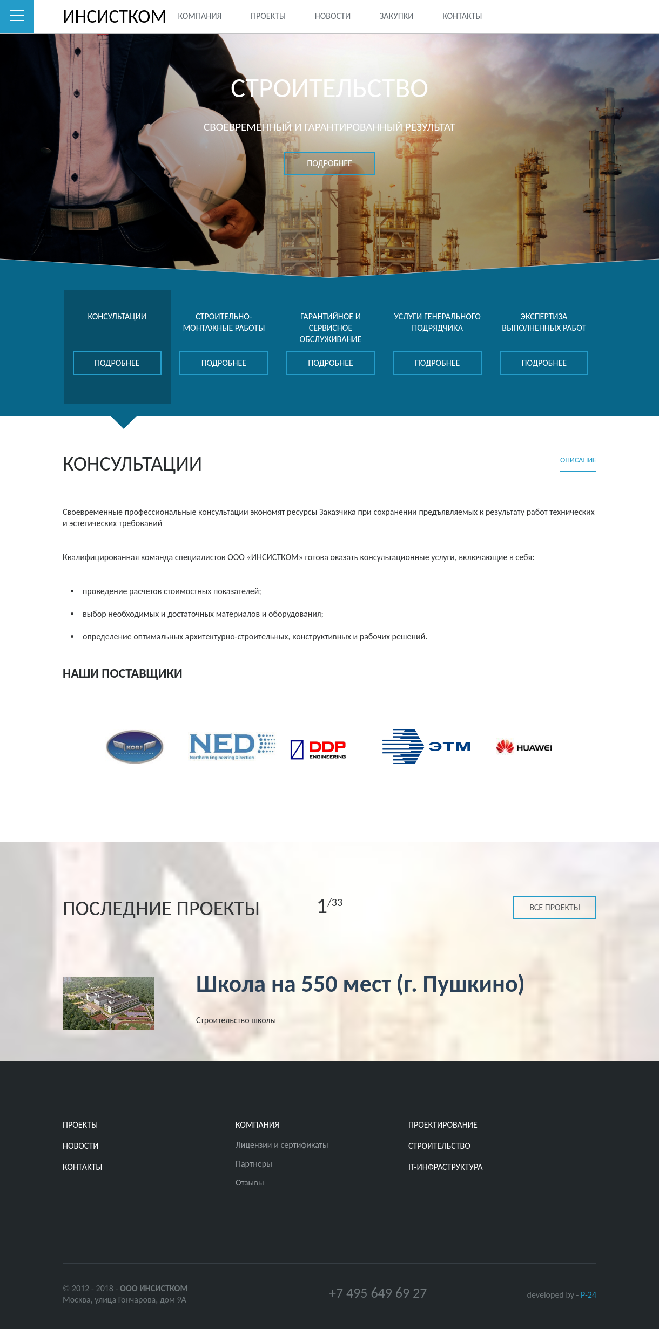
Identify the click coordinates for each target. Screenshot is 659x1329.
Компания (199, 16)
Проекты (268, 16)
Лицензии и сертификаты (282, 1144)
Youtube (588, 15)
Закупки (397, 16)
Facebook (566, 15)
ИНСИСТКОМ (97, 16)
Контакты (462, 16)
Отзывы (250, 1182)
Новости (333, 16)
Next (592, 745)
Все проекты (554, 907)
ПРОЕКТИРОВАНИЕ (443, 1125)
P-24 (588, 1295)
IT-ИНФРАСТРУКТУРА (445, 1167)
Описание (578, 460)
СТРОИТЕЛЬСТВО (439, 1146)
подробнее (329, 163)
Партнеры (254, 1163)
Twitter (545, 15)
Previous (67, 745)
